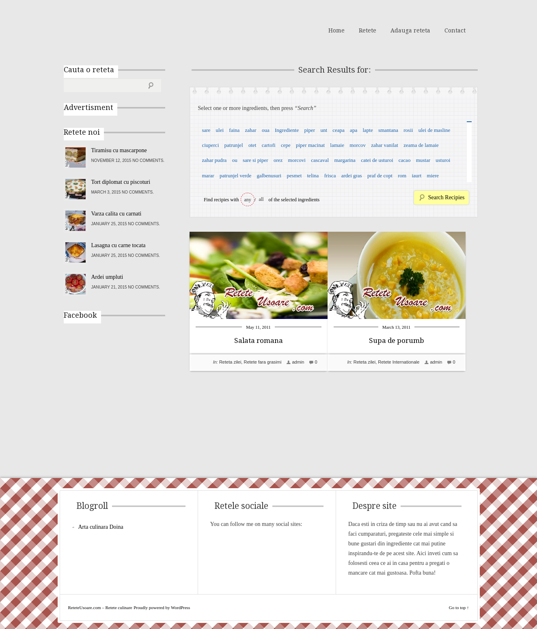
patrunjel (233, 145)
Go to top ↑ (459, 607)
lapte (367, 130)
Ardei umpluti (107, 277)
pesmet (294, 175)
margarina (344, 160)
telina (313, 175)
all (261, 199)
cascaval (320, 160)
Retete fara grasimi (262, 362)
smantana (388, 130)
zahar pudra (214, 160)
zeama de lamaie (421, 145)
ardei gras (351, 175)
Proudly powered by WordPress (162, 607)
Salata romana (258, 340)
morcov (357, 145)
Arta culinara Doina (100, 527)
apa (353, 130)
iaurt (416, 175)
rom (402, 175)
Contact (455, 30)
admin (298, 362)
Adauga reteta (410, 30)
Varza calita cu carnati (116, 214)
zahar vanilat (384, 145)
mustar (423, 160)
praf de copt (380, 175)
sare (206, 130)
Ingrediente (287, 130)
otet (252, 145)
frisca (330, 175)
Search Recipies (446, 197)
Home (336, 30)
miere (433, 175)
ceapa (338, 130)
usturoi (443, 160)
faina (234, 130)
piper (309, 130)
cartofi (269, 145)
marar (208, 175)
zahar (251, 130)
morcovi (297, 160)
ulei (220, 130)
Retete (367, 30)
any (247, 199)
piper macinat (310, 145)
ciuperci (210, 145)
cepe (286, 145)
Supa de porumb (408, 340)
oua (266, 130)
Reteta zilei (230, 362)
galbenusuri (269, 175)
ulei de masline (434, 130)
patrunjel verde (235, 175)
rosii (408, 130)
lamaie (337, 145)
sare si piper (255, 160)
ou (234, 160)
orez (278, 160)
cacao (405, 160)
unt (323, 130)
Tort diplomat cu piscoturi (121, 182)
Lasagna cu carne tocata (118, 245)
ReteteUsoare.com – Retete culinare (122, 29)
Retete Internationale (410, 362)
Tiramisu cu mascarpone (119, 150)
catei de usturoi (377, 160)
